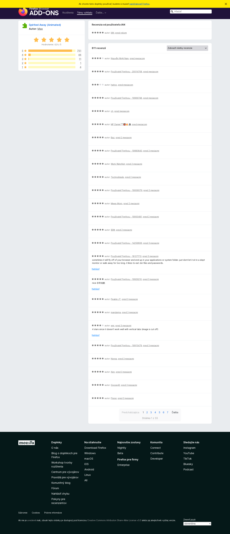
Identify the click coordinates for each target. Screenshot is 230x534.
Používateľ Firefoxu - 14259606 (126, 243)
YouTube (188, 453)
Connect (155, 447)
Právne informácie (53, 512)
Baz (113, 137)
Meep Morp (116, 203)
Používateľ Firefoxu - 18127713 (126, 256)
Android (89, 469)
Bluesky (188, 464)
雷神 (113, 230)
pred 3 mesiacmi (151, 243)
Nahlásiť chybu (60, 493)
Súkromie (22, 512)
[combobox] (191, 11)
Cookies (36, 512)
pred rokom (121, 33)
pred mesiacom (137, 58)
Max (40, 28)
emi (112, 325)
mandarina (116, 312)
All (85, 480)
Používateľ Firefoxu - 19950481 (126, 216)
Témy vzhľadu (84, 12)
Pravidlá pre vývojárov (64, 477)
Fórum (55, 488)
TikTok (187, 458)
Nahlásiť (95, 269)
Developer (156, 458)
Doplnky (56, 442)
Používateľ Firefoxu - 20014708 (126, 71)
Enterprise (123, 464)
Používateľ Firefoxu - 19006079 (126, 190)
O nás (54, 447)
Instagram (189, 447)
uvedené (31, 520)
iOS (86, 464)
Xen (113, 372)
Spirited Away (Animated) (45, 24)
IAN (112, 33)
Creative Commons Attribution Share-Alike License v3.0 (114, 520)
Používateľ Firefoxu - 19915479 (126, 345)
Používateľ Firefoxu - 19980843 (126, 150)
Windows (90, 453)
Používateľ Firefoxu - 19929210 (126, 279)
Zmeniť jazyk (189, 519)
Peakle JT (116, 299)
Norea (114, 358)
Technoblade (117, 177)
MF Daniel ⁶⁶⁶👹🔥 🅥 (121, 124)
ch (112, 111)
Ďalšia (175, 412)
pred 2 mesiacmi (124, 137)
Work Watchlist (118, 164)
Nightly (121, 447)
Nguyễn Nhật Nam (120, 58)
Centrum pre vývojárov (65, 471)
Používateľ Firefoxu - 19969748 (126, 98)
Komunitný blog (60, 482)
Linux (87, 474)
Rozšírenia (67, 12)
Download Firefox (95, 447)
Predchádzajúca (130, 412)
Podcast (188, 469)
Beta (120, 453)
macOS (88, 458)
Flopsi (114, 398)
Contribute (156, 453)
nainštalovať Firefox (139, 4)
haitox (114, 85)
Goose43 (115, 385)
